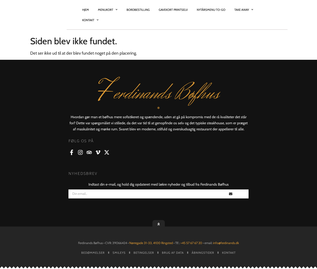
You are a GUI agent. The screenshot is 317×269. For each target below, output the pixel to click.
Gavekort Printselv (173, 9)
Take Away (243, 9)
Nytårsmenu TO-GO (211, 9)
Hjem (85, 9)
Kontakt (90, 20)
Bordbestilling (138, 9)
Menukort (108, 9)
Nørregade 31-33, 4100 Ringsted (151, 243)
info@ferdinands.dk (225, 243)
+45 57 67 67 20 (191, 243)
